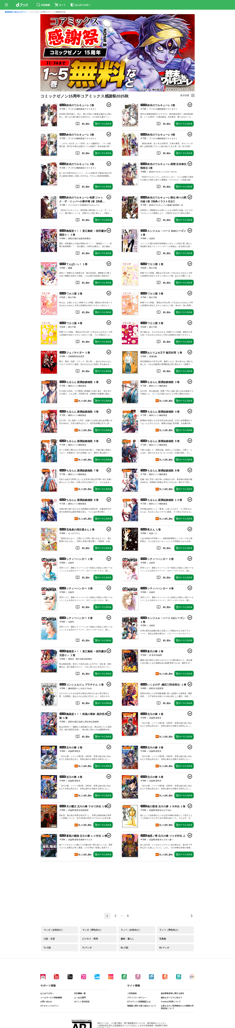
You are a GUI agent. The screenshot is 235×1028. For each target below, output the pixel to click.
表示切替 (184, 95)
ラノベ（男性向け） (169, 930)
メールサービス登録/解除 (51, 997)
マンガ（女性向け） (54, 930)
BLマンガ (164, 947)
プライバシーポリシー (136, 997)
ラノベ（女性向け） (131, 930)
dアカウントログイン (49, 1006)
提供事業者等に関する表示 (172, 993)
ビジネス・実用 (90, 938)
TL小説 (47, 947)
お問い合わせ (46, 1001)
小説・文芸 (49, 938)
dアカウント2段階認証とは (139, 1001)
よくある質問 (80, 997)
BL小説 (124, 947)
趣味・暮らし (127, 938)
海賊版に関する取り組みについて (141, 1006)
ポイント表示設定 (82, 1001)
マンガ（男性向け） (92, 930)
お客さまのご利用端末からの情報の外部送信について (177, 1007)
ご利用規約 (132, 993)
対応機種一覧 (80, 993)
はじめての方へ (47, 993)
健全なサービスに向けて (171, 997)
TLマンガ (87, 947)
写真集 (162, 938)
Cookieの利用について (171, 1001)
